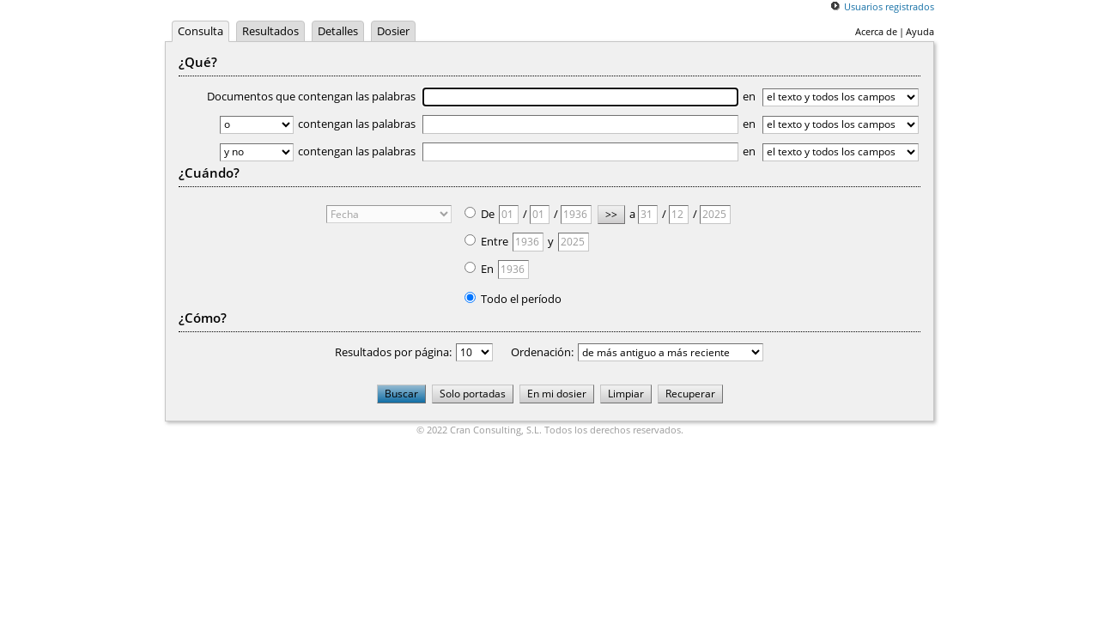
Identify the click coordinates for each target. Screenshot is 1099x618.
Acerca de (876, 31)
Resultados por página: (393, 352)
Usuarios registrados (889, 6)
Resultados (270, 31)
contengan (518, 123)
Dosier (393, 31)
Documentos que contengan (472, 96)
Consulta (200, 31)
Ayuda (920, 31)
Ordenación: (542, 352)
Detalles (338, 31)
